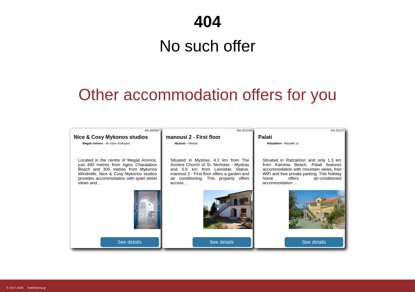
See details (129, 242)
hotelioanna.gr (37, 287)
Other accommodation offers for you (207, 95)
